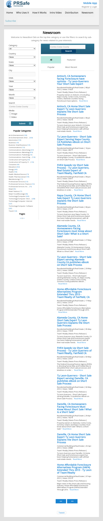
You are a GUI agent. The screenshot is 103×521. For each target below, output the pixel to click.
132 (23, 147)
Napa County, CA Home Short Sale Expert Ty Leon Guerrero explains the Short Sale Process (74, 199)
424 (31, 138)
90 (14, 189)
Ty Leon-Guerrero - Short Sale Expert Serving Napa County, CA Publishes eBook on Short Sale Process (74, 140)
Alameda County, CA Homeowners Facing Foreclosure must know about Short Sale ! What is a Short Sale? (74, 231)
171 (21, 179)
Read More (83, 101)
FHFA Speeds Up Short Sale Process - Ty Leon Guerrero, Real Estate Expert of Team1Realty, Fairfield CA (73, 169)
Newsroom (87, 12)
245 (15, 169)
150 (19, 140)
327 (10, 204)
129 (17, 143)
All (51, 59)
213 (26, 182)
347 (32, 150)
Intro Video (56, 12)
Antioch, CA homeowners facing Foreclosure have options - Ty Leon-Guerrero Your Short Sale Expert (73, 79)
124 (15, 211)
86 (26, 194)
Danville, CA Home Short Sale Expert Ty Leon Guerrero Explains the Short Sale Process (73, 438)
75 (30, 187)
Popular (51, 67)
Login (94, 6)
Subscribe (10, 20)
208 (33, 199)
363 (18, 167)
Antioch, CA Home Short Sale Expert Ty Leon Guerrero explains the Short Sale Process (73, 110)
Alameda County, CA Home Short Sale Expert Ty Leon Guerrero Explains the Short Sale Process (73, 321)
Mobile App (90, 3)
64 (18, 164)
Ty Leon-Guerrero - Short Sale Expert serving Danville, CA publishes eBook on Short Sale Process (74, 379)
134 (33, 157)
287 (10, 208)
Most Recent (71, 67)
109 (27, 177)
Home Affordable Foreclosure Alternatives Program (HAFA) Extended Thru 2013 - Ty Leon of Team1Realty (74, 468)
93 (28, 160)
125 (28, 145)
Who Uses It (22, 12)
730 (15, 172)
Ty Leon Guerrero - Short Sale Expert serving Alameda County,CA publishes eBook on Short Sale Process (74, 260)
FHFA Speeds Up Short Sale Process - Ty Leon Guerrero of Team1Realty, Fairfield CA (74, 350)
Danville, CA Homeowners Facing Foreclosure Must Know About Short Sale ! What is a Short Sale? (74, 407)
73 (31, 155)
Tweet (61, 512)
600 (27, 196)
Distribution (71, 12)
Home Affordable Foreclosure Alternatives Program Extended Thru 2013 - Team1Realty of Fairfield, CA (74, 293)
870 (31, 152)
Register (86, 6)
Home (9, 12)
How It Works (39, 12)
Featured (71, 59)
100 (25, 135)
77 (21, 191)
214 (33, 184)
